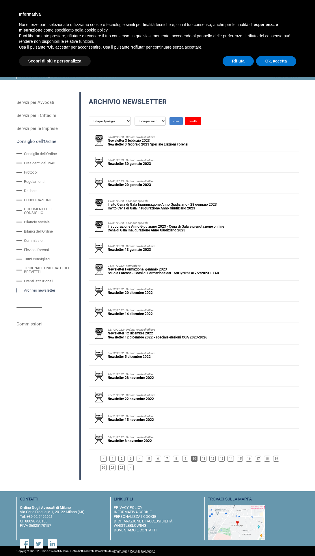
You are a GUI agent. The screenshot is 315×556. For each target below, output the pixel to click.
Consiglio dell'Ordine (36, 141)
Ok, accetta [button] (276, 61)
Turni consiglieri (37, 259)
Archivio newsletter (39, 290)
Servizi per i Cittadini (36, 115)
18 (267, 459)
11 (203, 459)
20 (103, 468)
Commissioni (34, 240)
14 (230, 459)
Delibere (31, 191)
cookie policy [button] (96, 30)
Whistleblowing (130, 525)
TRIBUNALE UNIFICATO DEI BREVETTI (46, 270)
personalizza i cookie (135, 516)
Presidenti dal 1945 (39, 163)
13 (221, 459)
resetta (193, 121)
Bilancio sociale (37, 222)
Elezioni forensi (36, 250)
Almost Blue (119, 551)
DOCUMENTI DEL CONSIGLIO (38, 211)
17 (258, 459)
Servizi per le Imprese (37, 128)
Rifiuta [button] (238, 61)
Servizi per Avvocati (35, 102)
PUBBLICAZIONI (37, 200)
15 (240, 459)
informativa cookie (133, 512)
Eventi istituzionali (38, 281)
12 (212, 459)
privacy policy (128, 507)
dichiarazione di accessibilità (143, 521)
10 (194, 459)
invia (176, 121)
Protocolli (31, 172)
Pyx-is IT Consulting (142, 551)
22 (121, 468)
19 (276, 459)
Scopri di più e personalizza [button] (54, 61)
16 (249, 459)
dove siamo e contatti (135, 530)
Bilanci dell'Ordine (38, 231)
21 (112, 468)
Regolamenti (34, 181)
